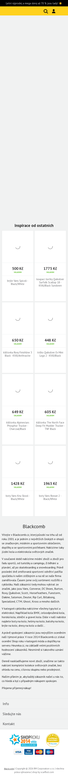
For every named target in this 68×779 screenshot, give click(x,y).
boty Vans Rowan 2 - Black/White (50, 497)
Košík (61, 11)
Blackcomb (25, 10)
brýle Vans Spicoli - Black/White (17, 282)
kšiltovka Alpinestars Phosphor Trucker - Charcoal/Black (17, 426)
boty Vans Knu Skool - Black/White (18, 497)
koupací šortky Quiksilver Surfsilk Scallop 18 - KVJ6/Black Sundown (50, 282)
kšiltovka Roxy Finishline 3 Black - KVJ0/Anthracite (17, 354)
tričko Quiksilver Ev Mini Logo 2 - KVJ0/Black (50, 354)
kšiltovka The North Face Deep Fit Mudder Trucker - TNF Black (50, 426)
